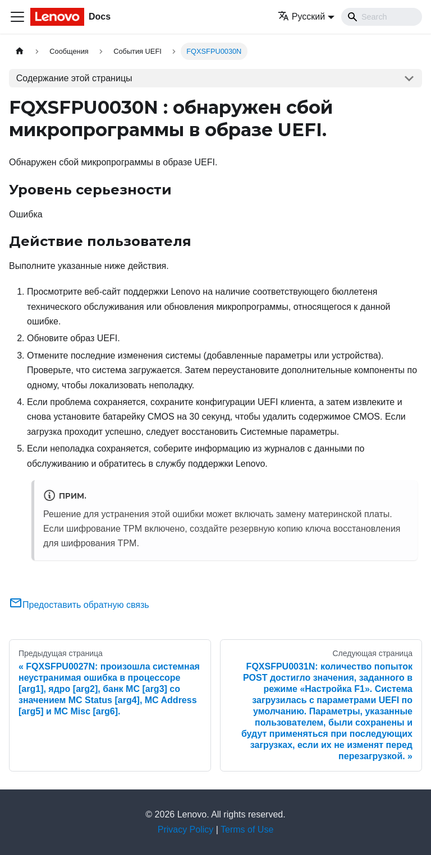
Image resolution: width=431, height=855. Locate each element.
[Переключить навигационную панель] (17, 16)
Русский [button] (301, 16)
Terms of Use (247, 829)
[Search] (381, 17)
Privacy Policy (186, 829)
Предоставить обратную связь (79, 605)
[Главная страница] (19, 51)
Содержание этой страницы (74, 78)
